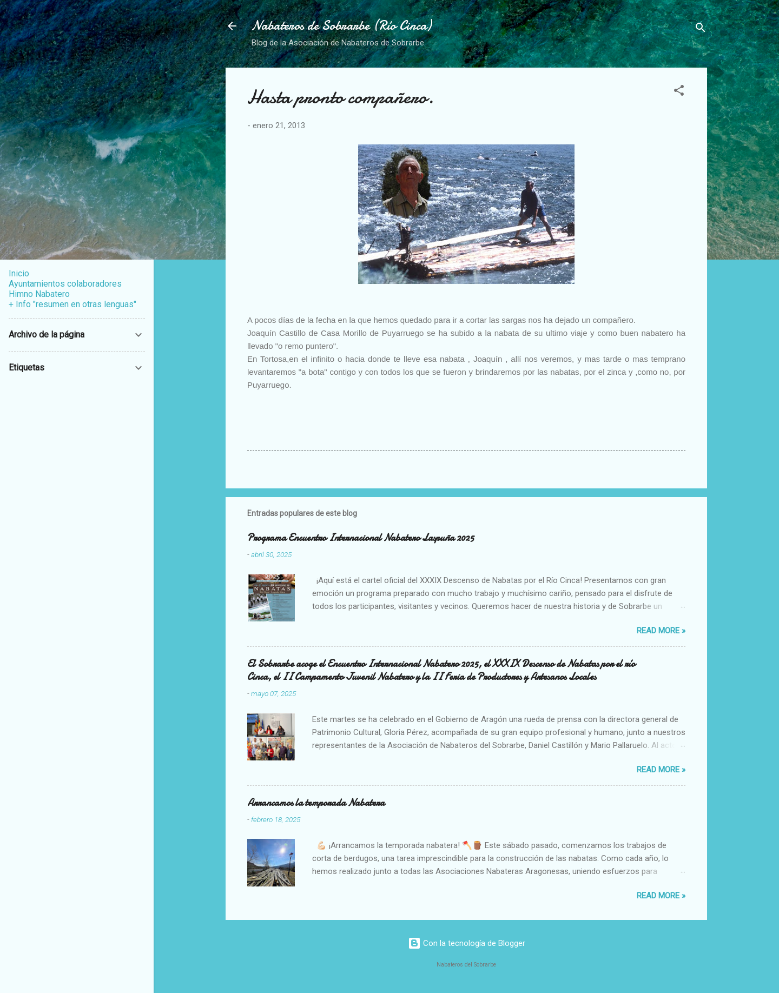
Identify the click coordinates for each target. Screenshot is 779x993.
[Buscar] (700, 29)
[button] (678, 92)
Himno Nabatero (39, 294)
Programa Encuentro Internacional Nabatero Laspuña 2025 (360, 538)
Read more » (661, 630)
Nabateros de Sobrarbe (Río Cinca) (341, 26)
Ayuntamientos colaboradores (65, 284)
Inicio (19, 273)
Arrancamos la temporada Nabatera (316, 803)
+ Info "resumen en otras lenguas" (72, 304)
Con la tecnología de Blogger (466, 943)
